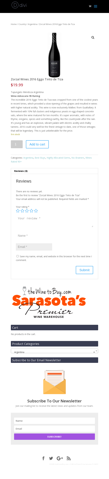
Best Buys (40, 157)
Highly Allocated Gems (58, 157)
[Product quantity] (17, 144)
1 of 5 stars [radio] (18, 211)
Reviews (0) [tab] (21, 171)
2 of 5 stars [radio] (22, 211)
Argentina (32, 24)
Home (14, 24)
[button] (93, 37)
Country (22, 24)
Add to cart (37, 144)
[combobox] (54, 351)
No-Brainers (77, 157)
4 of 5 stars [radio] (31, 211)
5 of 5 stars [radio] (36, 211)
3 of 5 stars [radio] (27, 211)
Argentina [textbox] (53, 352)
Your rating (22, 206)
